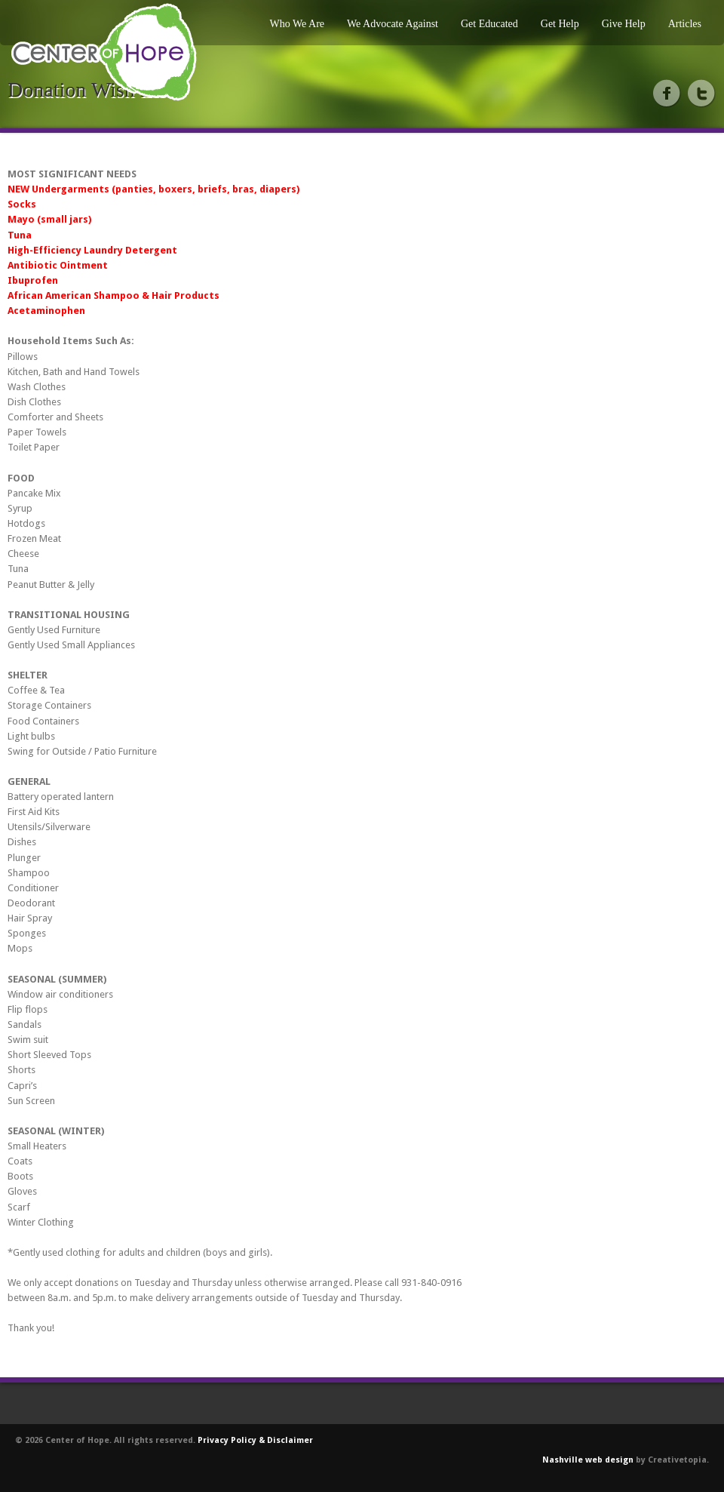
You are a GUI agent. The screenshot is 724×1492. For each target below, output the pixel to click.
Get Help (560, 23)
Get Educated (489, 23)
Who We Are (297, 23)
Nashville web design (588, 1460)
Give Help (624, 23)
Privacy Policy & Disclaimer (255, 1440)
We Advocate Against (392, 23)
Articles (684, 23)
